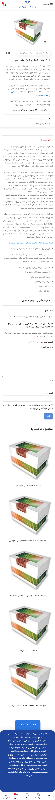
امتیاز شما (47, 342)
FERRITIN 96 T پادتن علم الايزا (28, 485)
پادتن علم (23, 53)
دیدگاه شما (47, 347)
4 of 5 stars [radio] (31, 342)
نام (50, 381)
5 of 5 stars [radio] (29, 342)
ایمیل (49, 393)
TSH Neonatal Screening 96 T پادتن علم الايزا (28, 706)
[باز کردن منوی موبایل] (47, 4)
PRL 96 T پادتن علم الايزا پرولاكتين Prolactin (28, 595)
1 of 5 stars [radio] (38, 342)
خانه (47, 53)
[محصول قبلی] (12, 53)
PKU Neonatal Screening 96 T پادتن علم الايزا (28, 540)
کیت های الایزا (36, 53)
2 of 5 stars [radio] (36, 342)
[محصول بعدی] (6, 53)
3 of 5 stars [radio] (33, 342)
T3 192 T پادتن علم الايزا (28, 651)
